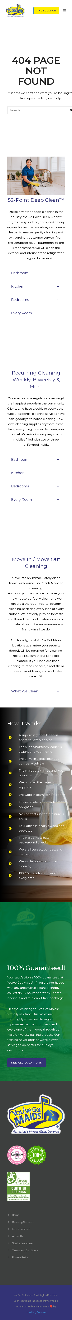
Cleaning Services (23, 1222)
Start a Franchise (22, 1243)
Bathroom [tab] (36, 273)
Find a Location (21, 1229)
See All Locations (26, 1062)
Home (15, 1215)
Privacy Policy (20, 1257)
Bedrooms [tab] (36, 300)
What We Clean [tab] (36, 691)
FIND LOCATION (46, 10)
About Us (17, 1236)
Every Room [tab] (36, 313)
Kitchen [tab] (36, 286)
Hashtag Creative (36, 1312)
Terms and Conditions (25, 1250)
